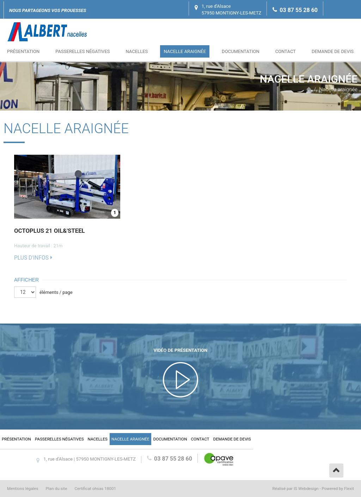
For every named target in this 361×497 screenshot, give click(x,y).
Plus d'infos (31, 258)
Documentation (240, 51)
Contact (285, 51)
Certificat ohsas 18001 (95, 488)
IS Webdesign (306, 488)
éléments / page (56, 292)
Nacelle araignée (185, 51)
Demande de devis (333, 51)
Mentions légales (22, 488)
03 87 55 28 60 (299, 10)
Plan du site (56, 488)
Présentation (23, 51)
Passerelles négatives (82, 51)
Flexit (349, 488)
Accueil (309, 89)
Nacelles (137, 51)
